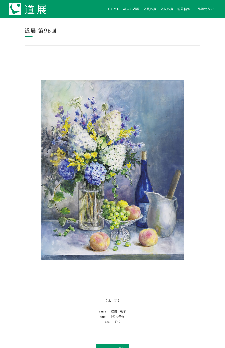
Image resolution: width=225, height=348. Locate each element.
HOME (113, 9)
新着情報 (183, 9)
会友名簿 (166, 9)
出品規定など (204, 9)
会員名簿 (149, 9)
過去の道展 (131, 9)
